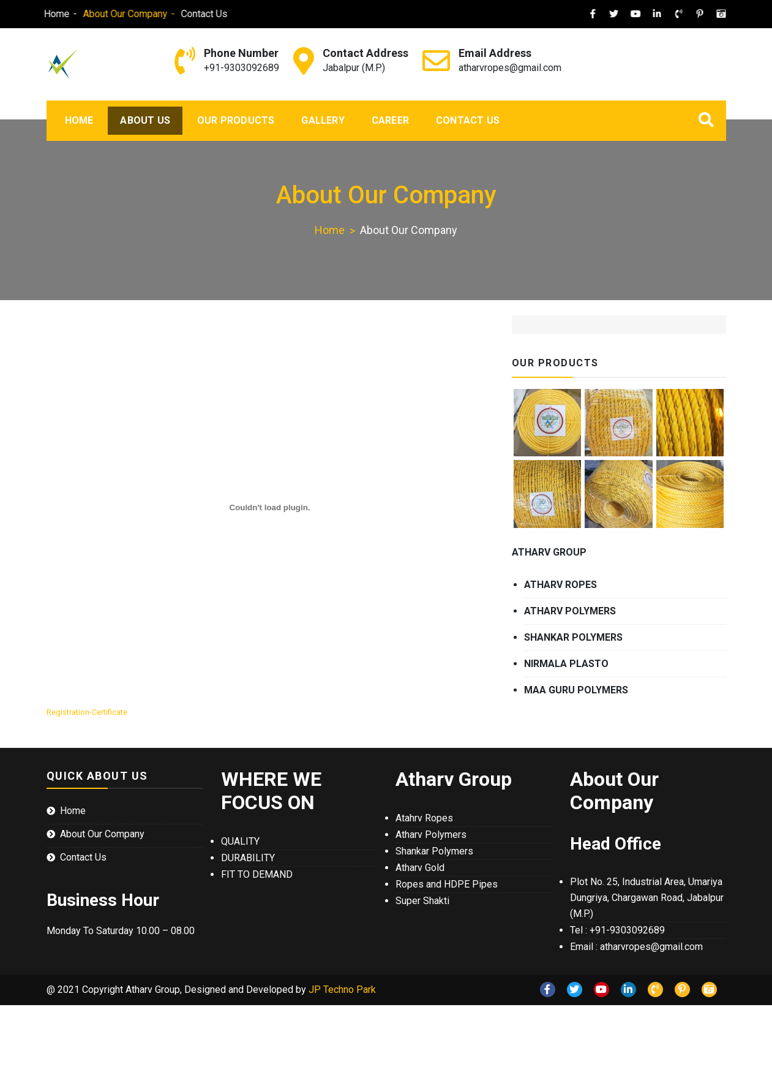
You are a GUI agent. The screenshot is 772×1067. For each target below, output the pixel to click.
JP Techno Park (342, 989)
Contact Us (188, 14)
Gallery (322, 120)
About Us (145, 120)
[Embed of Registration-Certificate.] (270, 508)
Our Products (235, 120)
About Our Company (109, 14)
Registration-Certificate (87, 712)
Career (390, 120)
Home (41, 14)
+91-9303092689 (241, 68)
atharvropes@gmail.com (510, 68)
